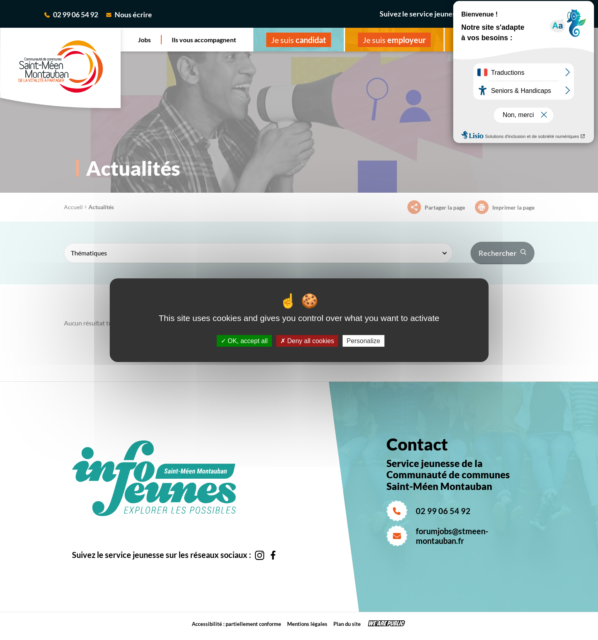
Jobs (144, 39)
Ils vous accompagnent (204, 39)
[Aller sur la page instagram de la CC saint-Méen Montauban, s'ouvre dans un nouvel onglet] (552, 16)
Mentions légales (307, 624)
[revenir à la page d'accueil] (60, 68)
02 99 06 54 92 (71, 14)
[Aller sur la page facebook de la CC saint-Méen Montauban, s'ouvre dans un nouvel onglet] (565, 16)
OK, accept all (244, 340)
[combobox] (258, 253)
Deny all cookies (307, 340)
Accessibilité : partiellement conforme (236, 624)
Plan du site (347, 624)
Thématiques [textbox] (89, 253)
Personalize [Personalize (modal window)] (363, 340)
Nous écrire (129, 14)
